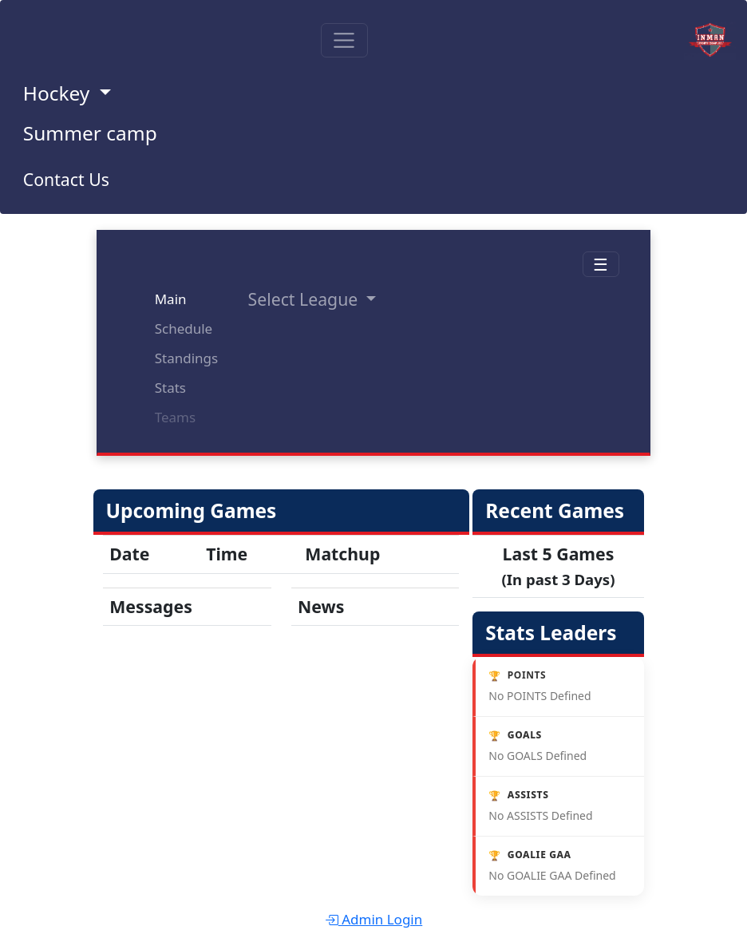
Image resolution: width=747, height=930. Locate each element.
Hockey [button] (59, 93)
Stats (170, 387)
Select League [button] (305, 299)
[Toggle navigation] (344, 40)
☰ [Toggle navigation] (600, 263)
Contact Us (66, 179)
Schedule (184, 328)
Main (171, 299)
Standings (186, 358)
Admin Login (374, 919)
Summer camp (90, 133)
